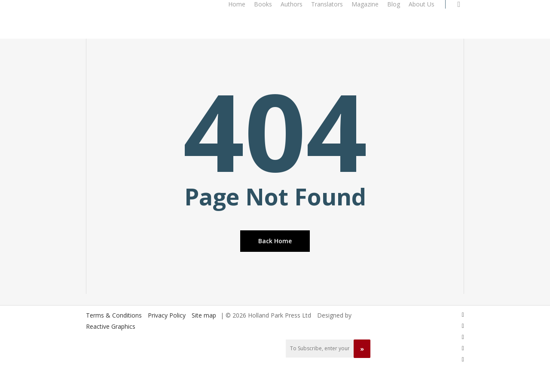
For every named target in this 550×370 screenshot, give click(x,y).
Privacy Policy (167, 315)
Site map (204, 315)
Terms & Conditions (114, 315)
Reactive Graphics (110, 326)
